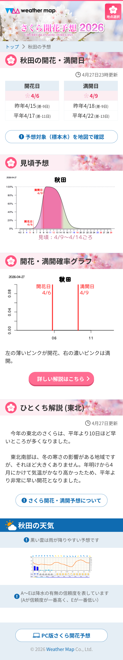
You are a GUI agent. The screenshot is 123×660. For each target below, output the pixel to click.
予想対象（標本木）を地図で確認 (64, 136)
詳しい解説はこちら (60, 378)
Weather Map (60, 649)
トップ (12, 46)
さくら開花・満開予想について (64, 500)
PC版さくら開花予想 (65, 635)
